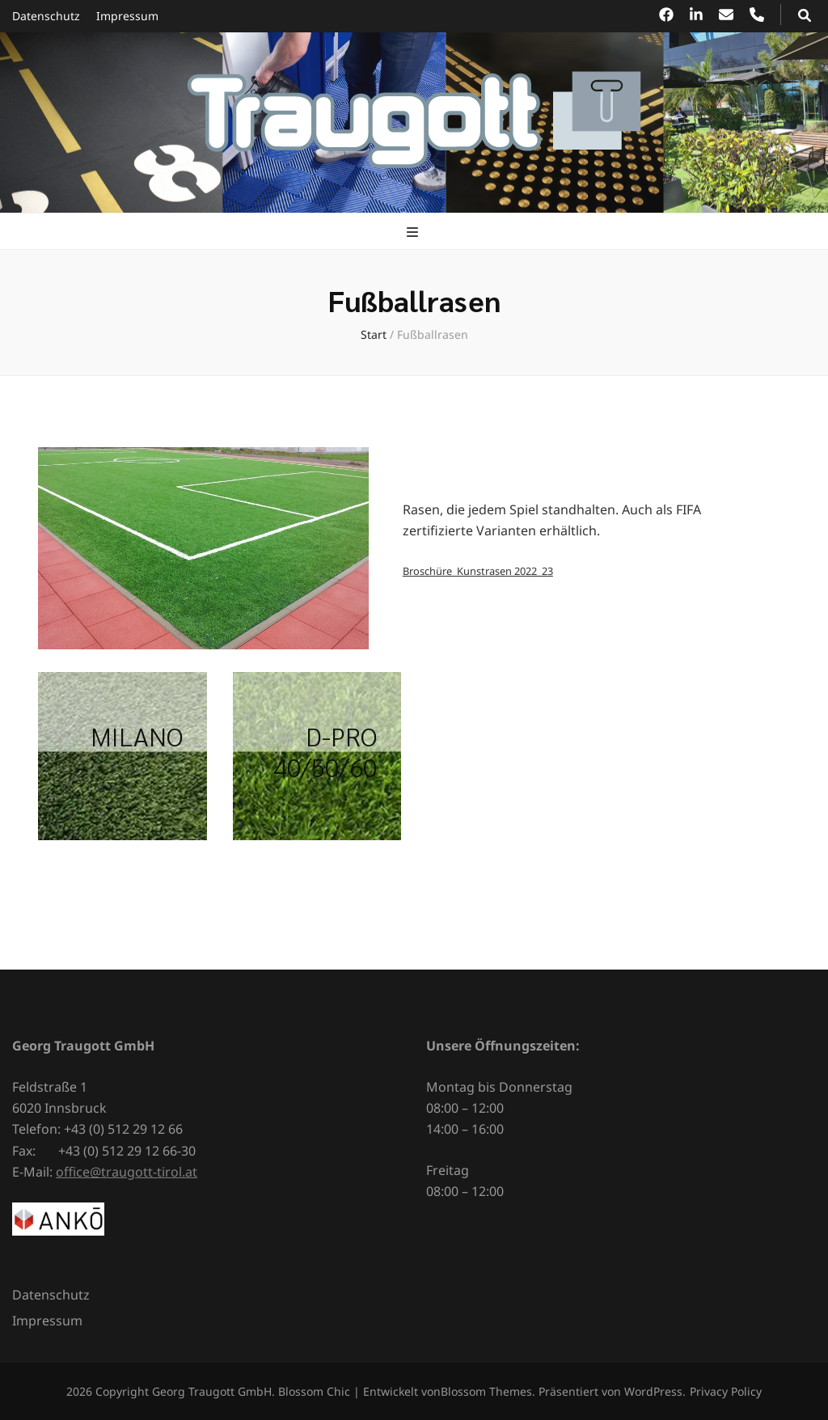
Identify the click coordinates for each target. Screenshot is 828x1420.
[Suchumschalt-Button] (804, 15)
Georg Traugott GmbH (212, 1391)
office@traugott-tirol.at (126, 1172)
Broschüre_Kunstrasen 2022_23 (478, 571)
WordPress (653, 1391)
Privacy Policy (726, 1391)
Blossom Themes (486, 1391)
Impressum (127, 15)
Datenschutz (46, 15)
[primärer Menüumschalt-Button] (414, 232)
